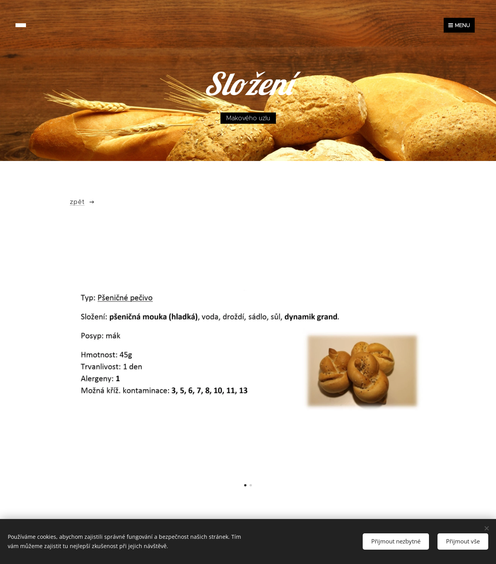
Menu (459, 25)
